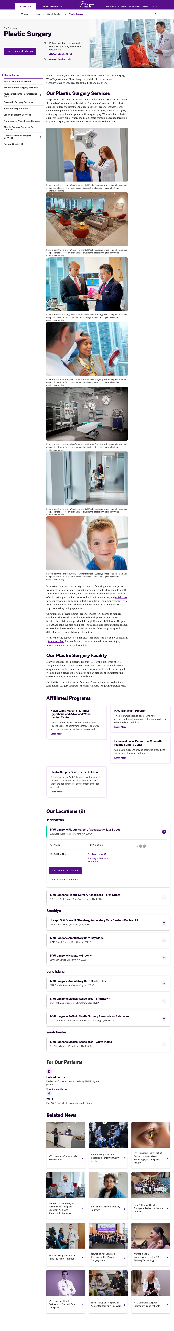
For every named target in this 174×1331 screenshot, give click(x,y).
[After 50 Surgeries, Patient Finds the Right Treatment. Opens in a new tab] (65, 1244)
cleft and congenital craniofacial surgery (68, 111)
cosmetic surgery (116, 111)
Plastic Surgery (76, 14)
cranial (124, 625)
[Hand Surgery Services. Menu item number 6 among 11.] (23, 109)
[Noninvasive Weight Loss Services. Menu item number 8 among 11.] (23, 121)
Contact (145, 7)
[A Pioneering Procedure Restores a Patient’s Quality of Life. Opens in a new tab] (108, 1145)
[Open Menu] (25, 14)
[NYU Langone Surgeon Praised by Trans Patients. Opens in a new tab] (150, 1291)
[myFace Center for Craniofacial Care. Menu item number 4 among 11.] (21, 95)
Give (154, 7)
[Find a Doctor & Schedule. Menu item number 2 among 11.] (23, 81)
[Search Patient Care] (155, 14)
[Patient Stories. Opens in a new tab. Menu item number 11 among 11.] (23, 144)
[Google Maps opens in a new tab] (141, 846)
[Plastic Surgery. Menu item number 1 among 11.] (11, 75)
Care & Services (54, 14)
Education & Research (51, 6)
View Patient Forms (56, 1089)
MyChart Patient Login (116, 7)
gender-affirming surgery (87, 114)
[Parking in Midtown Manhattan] (99, 860)
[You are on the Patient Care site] (25, 6)
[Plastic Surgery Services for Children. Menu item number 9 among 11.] (23, 128)
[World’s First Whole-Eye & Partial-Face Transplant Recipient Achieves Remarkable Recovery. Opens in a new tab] (65, 1195)
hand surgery (98, 111)
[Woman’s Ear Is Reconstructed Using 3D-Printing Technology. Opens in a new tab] (150, 1244)
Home (37, 14)
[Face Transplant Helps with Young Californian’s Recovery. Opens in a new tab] (108, 1291)
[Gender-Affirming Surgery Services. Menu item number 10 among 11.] (21, 137)
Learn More (56, 734)
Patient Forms (134, 7)
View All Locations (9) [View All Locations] (60, 54)
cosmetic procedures (106, 100)
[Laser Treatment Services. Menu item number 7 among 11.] (23, 115)
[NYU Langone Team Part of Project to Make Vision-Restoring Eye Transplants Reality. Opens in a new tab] (150, 1145)
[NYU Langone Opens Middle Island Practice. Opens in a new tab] (65, 1145)
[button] (41, 95)
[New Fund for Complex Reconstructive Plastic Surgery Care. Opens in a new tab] (108, 1244)
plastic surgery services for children (90, 614)
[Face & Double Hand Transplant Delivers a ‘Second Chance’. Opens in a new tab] (150, 1195)
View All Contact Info (60, 59)
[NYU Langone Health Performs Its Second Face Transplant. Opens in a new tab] (65, 1291)
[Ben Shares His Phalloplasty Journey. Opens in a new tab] (108, 1195)
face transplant (56, 641)
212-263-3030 (95, 845)
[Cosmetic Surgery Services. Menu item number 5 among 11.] (23, 102)
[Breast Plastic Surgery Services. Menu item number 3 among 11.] (23, 88)
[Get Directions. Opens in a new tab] (95, 854)
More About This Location (65, 870)
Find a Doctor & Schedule (20, 51)
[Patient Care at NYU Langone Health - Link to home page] (87, 4)
